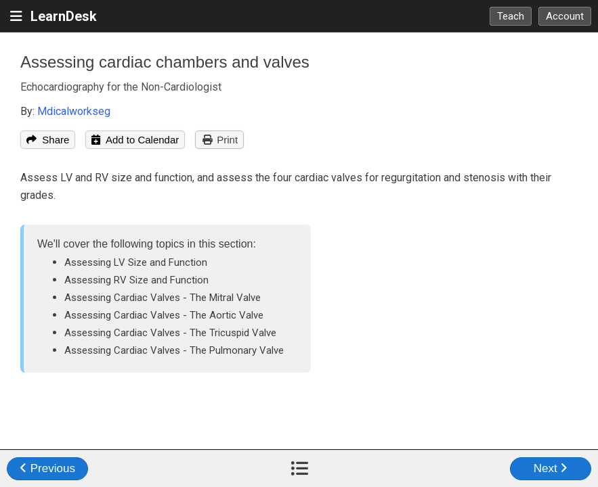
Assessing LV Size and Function (135, 262)
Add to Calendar (135, 139)
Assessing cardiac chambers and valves (164, 62)
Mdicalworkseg (73, 111)
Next (551, 468)
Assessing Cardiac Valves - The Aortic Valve (163, 315)
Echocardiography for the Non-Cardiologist (120, 86)
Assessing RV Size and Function (136, 280)
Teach (510, 16)
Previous (47, 468)
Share (47, 139)
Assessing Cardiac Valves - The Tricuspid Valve (170, 333)
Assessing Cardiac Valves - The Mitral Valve (162, 298)
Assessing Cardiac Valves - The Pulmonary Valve (174, 350)
